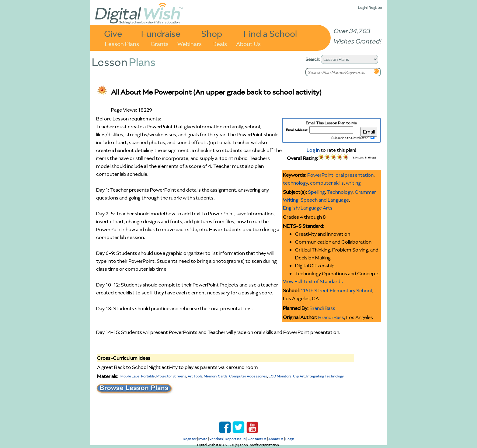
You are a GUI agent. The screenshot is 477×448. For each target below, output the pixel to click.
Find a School (270, 33)
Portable (148, 376)
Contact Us (257, 438)
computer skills (327, 182)
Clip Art (299, 376)
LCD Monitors (280, 376)
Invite (202, 438)
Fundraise (161, 33)
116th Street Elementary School (336, 290)
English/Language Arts (308, 207)
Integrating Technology (325, 376)
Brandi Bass (322, 308)
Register (375, 7)
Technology (340, 192)
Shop (211, 33)
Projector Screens (171, 376)
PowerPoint (320, 175)
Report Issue (235, 438)
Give (113, 33)
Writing (290, 199)
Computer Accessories (248, 376)
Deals (219, 43)
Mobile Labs (130, 376)
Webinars (189, 43)
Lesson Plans (122, 43)
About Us (248, 43)
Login (362, 7)
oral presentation (355, 175)
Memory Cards (216, 376)
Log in (313, 150)
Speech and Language (325, 199)
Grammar (365, 192)
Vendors (216, 438)
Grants (160, 43)
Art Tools (195, 376)
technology (295, 182)
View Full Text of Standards (313, 281)
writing (353, 182)
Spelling (316, 192)
